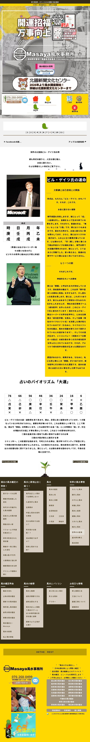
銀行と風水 (76, 495)
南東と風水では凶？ (32, 548)
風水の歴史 (53, 489)
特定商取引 (56, 710)
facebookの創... (13, 141)
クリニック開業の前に (10, 572)
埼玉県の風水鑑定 (75, 704)
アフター (52, 601)
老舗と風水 (76, 505)
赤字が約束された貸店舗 (10, 539)
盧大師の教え (77, 537)
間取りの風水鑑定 (10, 601)
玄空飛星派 (53, 511)
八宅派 (51, 521)
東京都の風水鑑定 (75, 696)
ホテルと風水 (77, 500)
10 (57, 132)
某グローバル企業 (10, 493)
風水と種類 (30, 591)
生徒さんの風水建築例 (10, 517)
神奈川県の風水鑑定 (66, 702)
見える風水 (53, 596)
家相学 (61, 521)
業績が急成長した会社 (10, 500)
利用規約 (67, 710)
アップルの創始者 (77, 141)
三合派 (61, 516)
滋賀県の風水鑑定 (58, 696)
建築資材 (75, 607)
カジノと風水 (77, 489)
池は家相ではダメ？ (32, 539)
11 (61, 132)
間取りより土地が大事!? (33, 623)
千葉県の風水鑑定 (67, 699)
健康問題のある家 (10, 566)
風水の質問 (7, 631)
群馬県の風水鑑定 (75, 693)
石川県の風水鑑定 (75, 681)
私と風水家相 (8, 637)
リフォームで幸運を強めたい (10, 531)
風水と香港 (76, 511)
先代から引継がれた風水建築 (10, 509)
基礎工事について (79, 601)
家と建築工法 (77, 591)
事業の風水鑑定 (9, 618)
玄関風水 (29, 507)
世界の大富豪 (77, 532)
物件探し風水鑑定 (10, 607)
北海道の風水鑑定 (58, 693)
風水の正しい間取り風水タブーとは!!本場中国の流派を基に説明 (33, 611)
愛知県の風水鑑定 (58, 704)
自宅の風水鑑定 (9, 612)
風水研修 (75, 543)
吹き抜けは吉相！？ (31, 531)
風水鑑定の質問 (46, 66)
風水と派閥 (53, 500)
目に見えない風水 (56, 591)
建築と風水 (76, 516)
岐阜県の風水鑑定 (58, 687)
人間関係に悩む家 (10, 560)
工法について (77, 596)
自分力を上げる (75, 311)
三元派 (51, 516)
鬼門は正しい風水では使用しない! (33, 495)
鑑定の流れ (7, 591)
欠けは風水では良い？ (33, 522)
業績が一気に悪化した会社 (10, 548)
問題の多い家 (8, 524)
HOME (35, 5)
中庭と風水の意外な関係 (33, 514)
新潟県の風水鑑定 (75, 684)
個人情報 (77, 710)
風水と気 (52, 495)
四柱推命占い (43, 5)
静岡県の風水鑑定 (75, 690)
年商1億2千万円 (9, 555)
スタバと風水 (77, 521)
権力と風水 (76, 527)
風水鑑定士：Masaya (8, 624)
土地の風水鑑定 (9, 596)
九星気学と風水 (32, 502)
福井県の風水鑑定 (58, 684)
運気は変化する (32, 601)
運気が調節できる (33, 596)
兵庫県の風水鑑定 (58, 690)
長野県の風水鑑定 (75, 687)
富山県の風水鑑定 (58, 681)
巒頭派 (51, 505)
